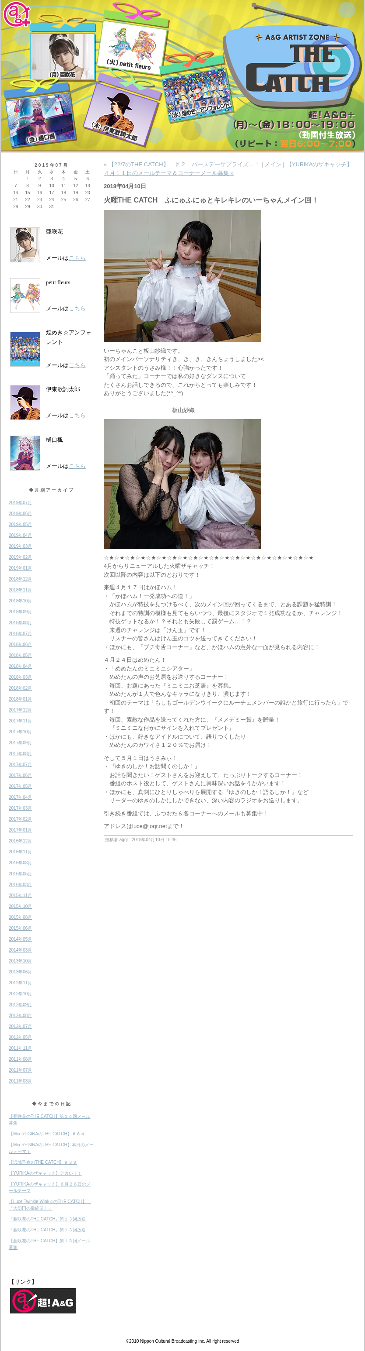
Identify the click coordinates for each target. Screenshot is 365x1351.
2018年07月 (20, 633)
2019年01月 (20, 568)
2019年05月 (20, 524)
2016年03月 (20, 884)
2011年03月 (20, 1081)
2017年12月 (20, 710)
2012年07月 (20, 1026)
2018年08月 (20, 622)
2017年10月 (20, 731)
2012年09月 (20, 1004)
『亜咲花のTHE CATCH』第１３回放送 (47, 1219)
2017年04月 (20, 797)
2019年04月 (20, 535)
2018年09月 (20, 611)
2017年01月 (20, 830)
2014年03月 (20, 950)
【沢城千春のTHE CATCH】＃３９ (43, 1162)
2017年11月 (20, 720)
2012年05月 (20, 1037)
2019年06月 (20, 513)
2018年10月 (20, 600)
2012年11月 (20, 982)
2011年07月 (20, 1070)
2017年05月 (20, 786)
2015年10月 (20, 906)
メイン (272, 164)
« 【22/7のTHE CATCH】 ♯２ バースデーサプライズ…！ (182, 164)
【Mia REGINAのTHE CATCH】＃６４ (47, 1133)
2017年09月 (20, 742)
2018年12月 (20, 579)
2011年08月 (20, 1059)
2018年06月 (20, 644)
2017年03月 (20, 808)
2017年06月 (20, 775)
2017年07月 (20, 764)
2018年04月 (20, 666)
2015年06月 (20, 928)
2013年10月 (20, 961)
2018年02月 (20, 688)
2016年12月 (20, 841)
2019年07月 (20, 502)
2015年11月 (20, 895)
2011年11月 (20, 1048)
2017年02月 (20, 819)
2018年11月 (20, 590)
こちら (77, 257)
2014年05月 (20, 939)
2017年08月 (20, 753)
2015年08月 (20, 917)
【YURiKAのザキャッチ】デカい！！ (45, 1173)
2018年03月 (20, 677)
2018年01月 (20, 699)
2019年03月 (20, 546)
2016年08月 (20, 862)
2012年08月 (20, 1015)
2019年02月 (20, 557)
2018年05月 (20, 655)
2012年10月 (20, 993)
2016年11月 (20, 851)
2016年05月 (20, 873)
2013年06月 (20, 971)
